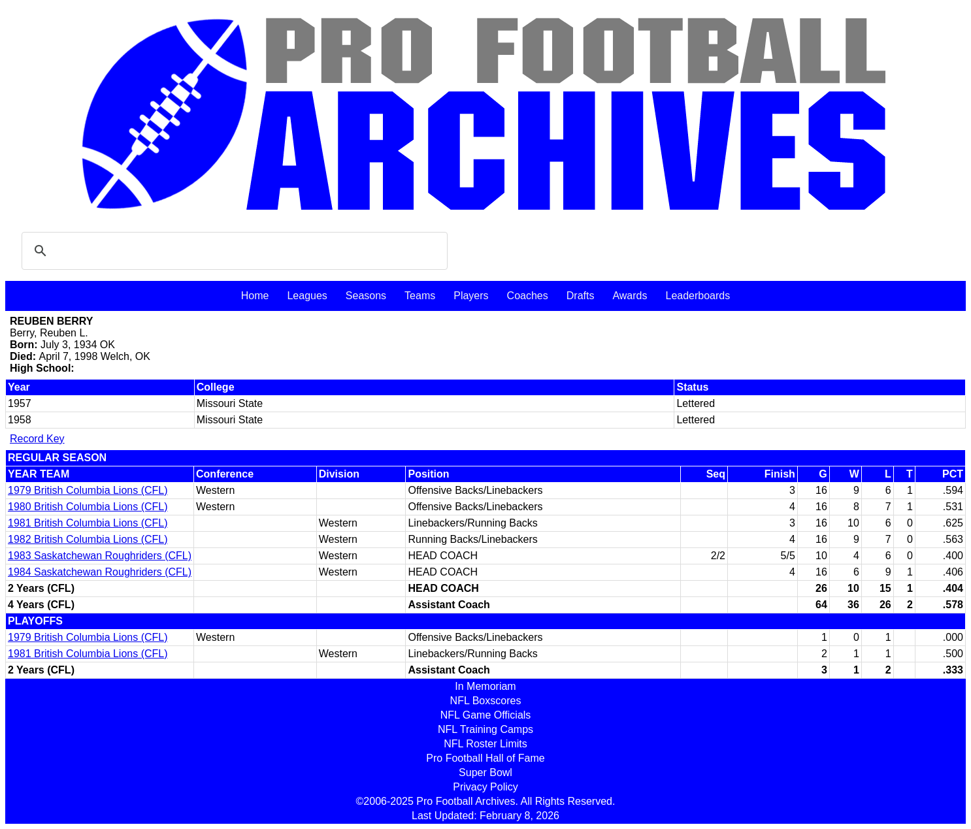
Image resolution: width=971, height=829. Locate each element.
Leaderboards (697, 295)
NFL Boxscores (485, 700)
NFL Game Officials (485, 715)
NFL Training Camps (485, 729)
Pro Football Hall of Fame (485, 758)
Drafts (581, 295)
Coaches (527, 295)
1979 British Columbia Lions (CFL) (88, 490)
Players (470, 295)
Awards (629, 295)
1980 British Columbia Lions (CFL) (88, 506)
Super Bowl (485, 772)
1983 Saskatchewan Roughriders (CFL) (99, 555)
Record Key (37, 438)
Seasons (366, 295)
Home (255, 295)
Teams (419, 295)
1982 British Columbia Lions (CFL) (88, 539)
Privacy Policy (485, 786)
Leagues (307, 295)
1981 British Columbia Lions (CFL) (88, 522)
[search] (232, 251)
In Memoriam (485, 686)
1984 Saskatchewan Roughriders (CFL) (99, 571)
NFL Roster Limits (485, 743)
